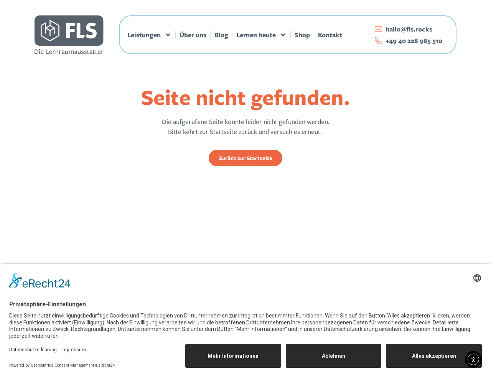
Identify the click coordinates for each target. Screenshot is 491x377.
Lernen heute (261, 35)
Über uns (193, 35)
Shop (302, 35)
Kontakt (330, 35)
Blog (221, 35)
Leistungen (149, 35)
